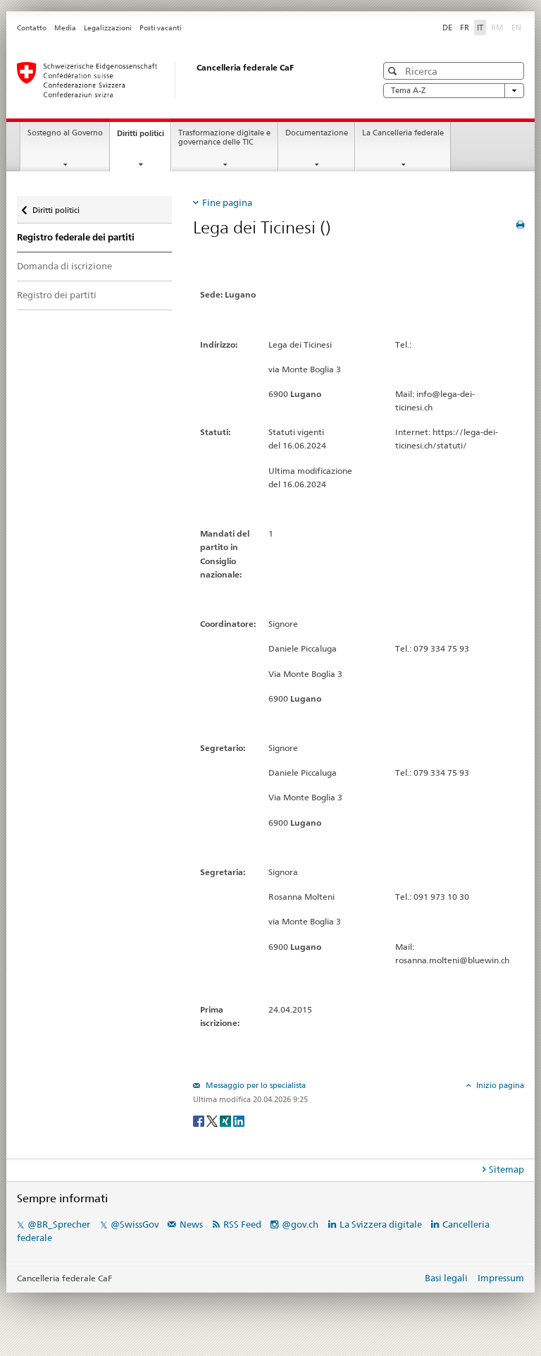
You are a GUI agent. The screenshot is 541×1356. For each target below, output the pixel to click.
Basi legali (446, 1277)
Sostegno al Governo (65, 133)
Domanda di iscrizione (64, 265)
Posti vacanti (160, 28)
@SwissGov (134, 1224)
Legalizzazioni (108, 28)
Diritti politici (143, 137)
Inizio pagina (499, 1085)
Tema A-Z (453, 90)
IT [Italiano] (480, 27)
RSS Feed (242, 1224)
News (191, 1224)
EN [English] (516, 27)
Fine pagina (227, 202)
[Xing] (226, 1121)
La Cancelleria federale (403, 133)
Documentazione (316, 133)
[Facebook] (199, 1121)
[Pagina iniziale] (182, 79)
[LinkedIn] (238, 1121)
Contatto (31, 28)
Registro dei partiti (57, 294)
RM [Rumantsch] (497, 27)
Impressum (501, 1277)
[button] (394, 71)
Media (65, 28)
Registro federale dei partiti (76, 237)
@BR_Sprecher (58, 1224)
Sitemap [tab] (506, 1169)
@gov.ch (300, 1224)
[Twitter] (213, 1121)
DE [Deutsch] (447, 27)
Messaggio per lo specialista (255, 1085)
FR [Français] (464, 27)
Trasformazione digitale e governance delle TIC (224, 137)
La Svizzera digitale (381, 1224)
